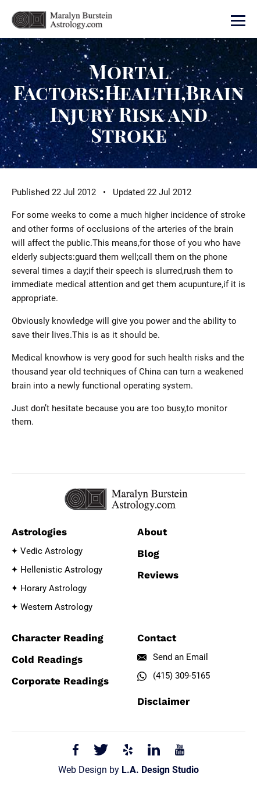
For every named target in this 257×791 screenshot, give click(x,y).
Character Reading (57, 638)
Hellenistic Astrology (61, 569)
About (152, 532)
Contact (156, 638)
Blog (148, 553)
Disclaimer (163, 701)
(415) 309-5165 (181, 675)
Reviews (158, 575)
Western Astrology (56, 607)
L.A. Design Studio (160, 769)
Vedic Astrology (51, 551)
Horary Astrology (53, 588)
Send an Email (180, 657)
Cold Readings (47, 659)
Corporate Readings (60, 681)
